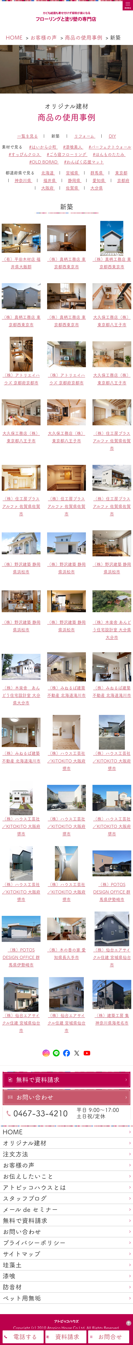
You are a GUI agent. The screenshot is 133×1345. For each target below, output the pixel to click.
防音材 (12, 1287)
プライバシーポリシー (34, 1243)
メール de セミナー (30, 1209)
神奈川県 (23, 180)
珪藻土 (12, 1265)
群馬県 (97, 173)
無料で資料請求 (25, 1220)
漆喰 (9, 1276)
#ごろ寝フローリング (67, 154)
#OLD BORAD (44, 162)
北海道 (48, 173)
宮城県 (72, 173)
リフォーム (84, 136)
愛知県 (99, 180)
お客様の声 (19, 1165)
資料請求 (67, 1337)
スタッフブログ (25, 1198)
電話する (25, 1337)
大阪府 (48, 188)
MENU (128, 5)
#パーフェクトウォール (110, 147)
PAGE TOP (128, 1323)
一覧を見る (27, 136)
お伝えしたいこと (28, 1176)
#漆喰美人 (73, 147)
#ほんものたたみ (109, 154)
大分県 (96, 188)
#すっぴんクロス (25, 154)
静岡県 (75, 180)
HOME (13, 1132)
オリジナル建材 (25, 1143)
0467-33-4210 (40, 1113)
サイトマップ (21, 1254)
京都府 (123, 180)
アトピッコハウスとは (34, 1187)
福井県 (50, 180)
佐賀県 (72, 188)
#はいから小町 (43, 147)
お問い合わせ (22, 1232)
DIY (112, 136)
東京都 (121, 173)
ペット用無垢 (22, 1298)
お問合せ (110, 1337)
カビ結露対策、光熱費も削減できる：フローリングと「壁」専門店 (66, 16)
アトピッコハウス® (66, 1321)
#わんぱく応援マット (84, 162)
